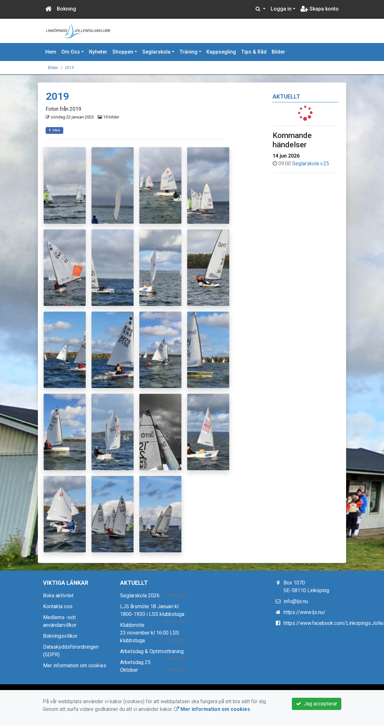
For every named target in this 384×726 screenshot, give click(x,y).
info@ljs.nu (296, 601)
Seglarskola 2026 (140, 595)
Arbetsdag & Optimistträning (152, 651)
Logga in (281, 9)
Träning (188, 52)
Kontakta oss (58, 606)
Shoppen (122, 52)
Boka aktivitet (58, 595)
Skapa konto (320, 9)
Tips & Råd (253, 52)
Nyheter (98, 52)
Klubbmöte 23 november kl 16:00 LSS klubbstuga (149, 633)
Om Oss (70, 52)
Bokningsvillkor (60, 636)
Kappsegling (221, 52)
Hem (50, 52)
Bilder (278, 52)
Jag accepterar (316, 704)
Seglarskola (156, 52)
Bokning (66, 9)
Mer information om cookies (74, 665)
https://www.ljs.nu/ (305, 612)
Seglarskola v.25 (310, 163)
